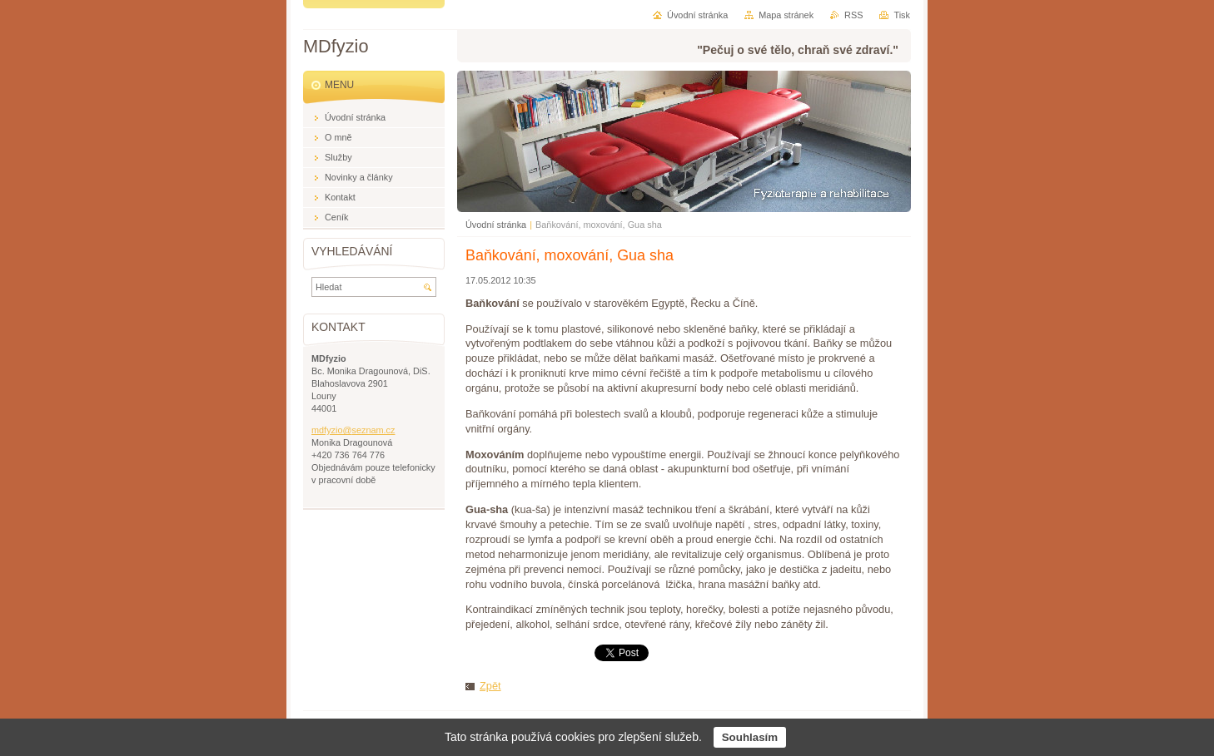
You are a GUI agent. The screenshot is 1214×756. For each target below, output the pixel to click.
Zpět (490, 685)
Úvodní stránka (495, 225)
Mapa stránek (786, 15)
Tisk (901, 15)
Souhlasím (750, 737)
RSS (853, 15)
